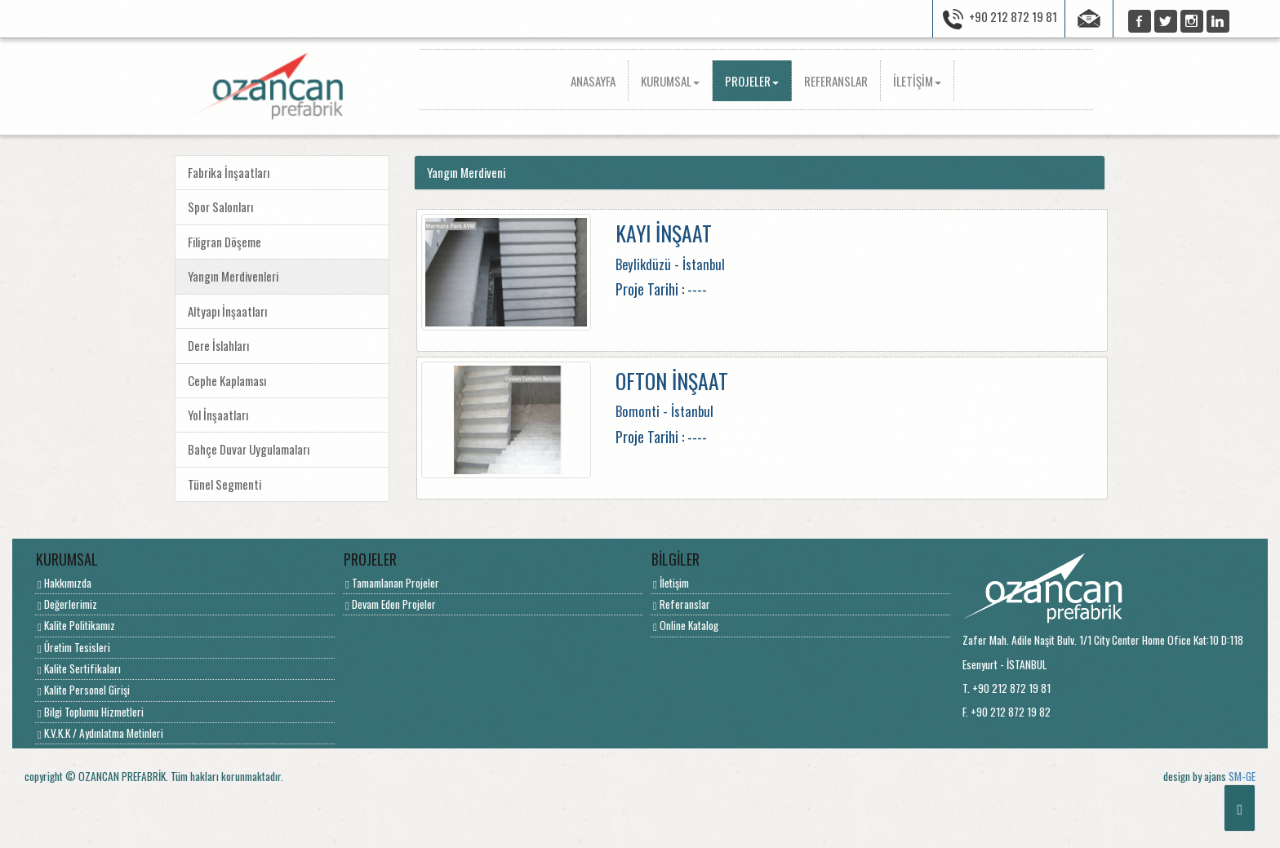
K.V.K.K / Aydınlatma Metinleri (100, 733)
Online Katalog (685, 625)
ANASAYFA (600, 80)
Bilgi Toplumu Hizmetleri (91, 712)
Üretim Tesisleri (74, 647)
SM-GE (1242, 776)
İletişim (671, 583)
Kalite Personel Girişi (84, 690)
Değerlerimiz (67, 604)
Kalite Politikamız (76, 625)
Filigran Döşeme (224, 242)
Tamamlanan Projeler (392, 583)
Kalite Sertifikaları (79, 668)
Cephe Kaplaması (227, 380)
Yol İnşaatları (218, 415)
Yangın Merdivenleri (233, 276)
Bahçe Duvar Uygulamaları (248, 449)
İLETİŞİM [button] (917, 81)
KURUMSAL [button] (670, 81)
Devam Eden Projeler (390, 604)
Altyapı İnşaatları (227, 311)
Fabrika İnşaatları (228, 172)
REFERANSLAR (836, 81)
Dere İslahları (218, 345)
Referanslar (681, 604)
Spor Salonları (220, 206)
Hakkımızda (64, 583)
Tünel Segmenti (224, 484)
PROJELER (752, 81)
